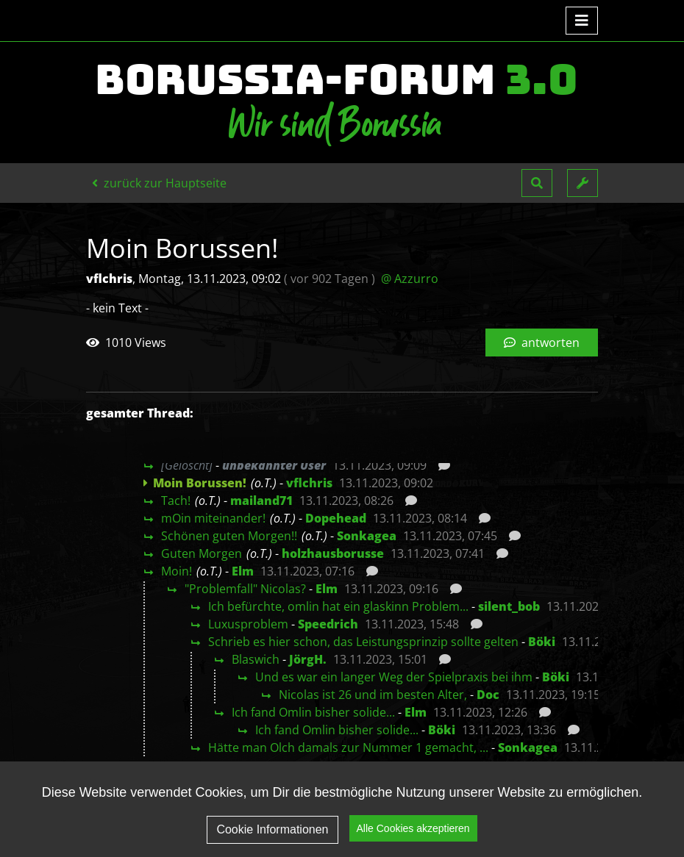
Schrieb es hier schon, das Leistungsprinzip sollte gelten (363, 642)
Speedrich (328, 624)
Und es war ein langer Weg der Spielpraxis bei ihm (393, 677)
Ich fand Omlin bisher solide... (313, 712)
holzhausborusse (333, 553)
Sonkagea (366, 536)
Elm (243, 571)
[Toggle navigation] (582, 21)
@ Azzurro (409, 278)
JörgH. (308, 659)
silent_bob (509, 606)
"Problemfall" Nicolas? (245, 589)
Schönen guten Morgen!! (229, 536)
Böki (541, 642)
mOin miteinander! (213, 518)
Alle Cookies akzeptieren (413, 830)
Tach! (175, 500)
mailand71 (261, 500)
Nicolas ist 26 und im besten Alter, (373, 694)
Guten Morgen (201, 553)
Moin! (176, 571)
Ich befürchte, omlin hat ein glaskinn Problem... (338, 606)
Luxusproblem (248, 624)
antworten (542, 342)
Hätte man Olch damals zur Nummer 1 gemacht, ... (348, 747)
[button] (536, 183)
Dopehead (335, 518)
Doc (488, 694)
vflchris (309, 483)
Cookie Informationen (272, 830)
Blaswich (255, 659)
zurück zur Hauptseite (159, 183)
